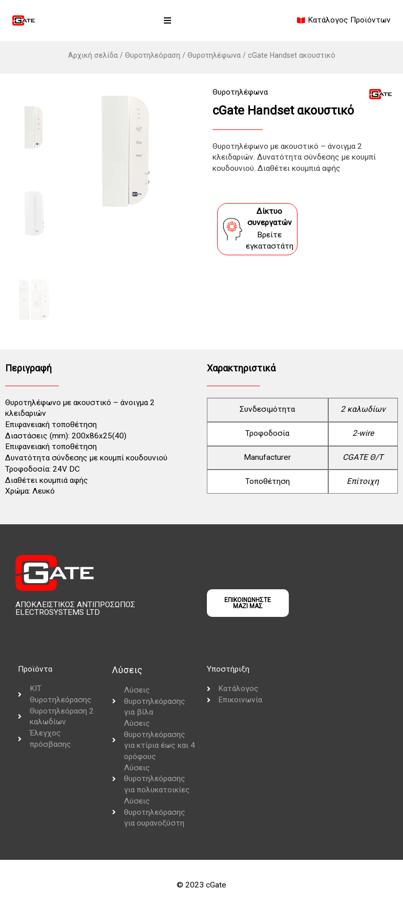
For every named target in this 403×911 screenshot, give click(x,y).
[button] (167, 20)
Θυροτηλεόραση (152, 55)
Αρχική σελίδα (93, 55)
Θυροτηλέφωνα (214, 55)
